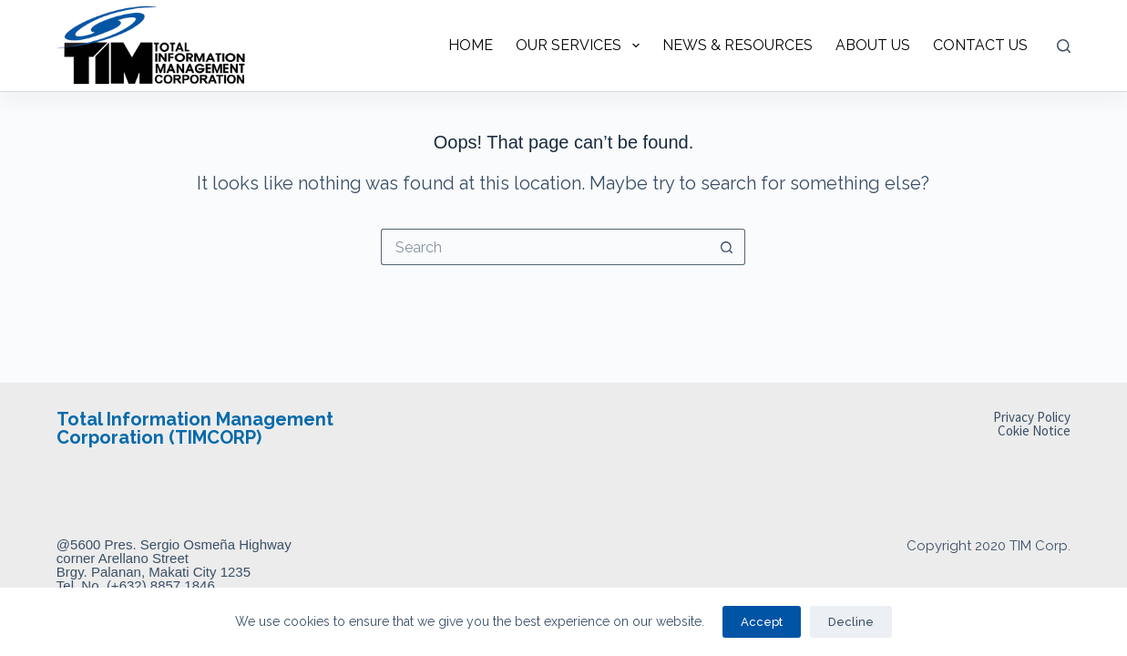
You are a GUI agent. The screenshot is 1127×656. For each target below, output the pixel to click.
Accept (762, 622)
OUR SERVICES (581, 45)
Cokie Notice (1034, 430)
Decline (851, 622)
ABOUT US (872, 45)
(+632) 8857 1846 (161, 585)
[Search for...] (545, 247)
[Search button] (727, 247)
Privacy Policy (1032, 416)
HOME (470, 45)
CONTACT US (980, 45)
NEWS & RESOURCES (737, 45)
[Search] (1064, 46)
